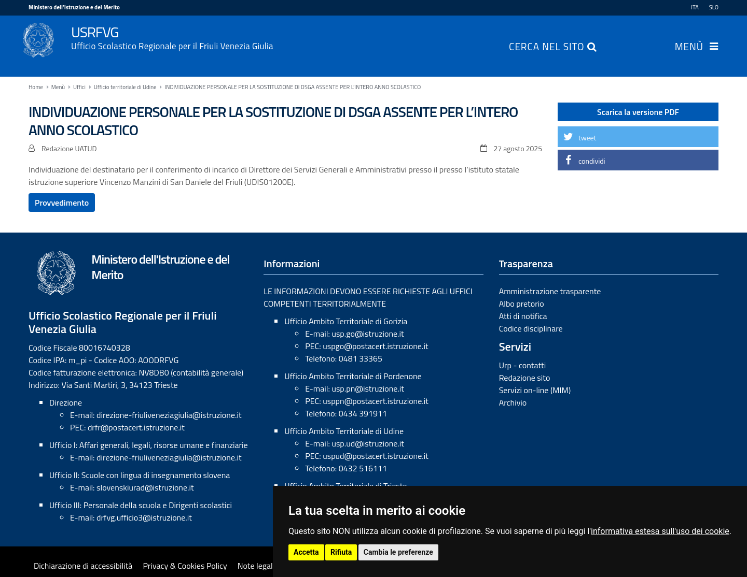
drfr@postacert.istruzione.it (136, 427)
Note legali (256, 565)
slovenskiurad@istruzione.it (145, 487)
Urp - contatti (522, 365)
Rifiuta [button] (341, 552)
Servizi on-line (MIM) (535, 390)
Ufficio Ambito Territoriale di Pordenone (352, 376)
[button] (638, 136)
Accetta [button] (306, 552)
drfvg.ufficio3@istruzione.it (144, 517)
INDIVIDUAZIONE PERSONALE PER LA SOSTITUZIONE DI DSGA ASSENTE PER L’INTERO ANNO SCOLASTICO (292, 87)
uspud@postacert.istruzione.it (375, 456)
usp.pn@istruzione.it (367, 388)
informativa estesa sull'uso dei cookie (660, 531)
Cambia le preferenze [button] (398, 552)
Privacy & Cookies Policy (185, 565)
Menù (689, 47)
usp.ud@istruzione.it (367, 443)
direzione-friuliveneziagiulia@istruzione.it (168, 415)
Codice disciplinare (531, 328)
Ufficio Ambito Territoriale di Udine (344, 431)
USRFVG (394, 37)
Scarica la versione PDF (638, 112)
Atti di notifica (523, 316)
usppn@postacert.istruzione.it (375, 401)
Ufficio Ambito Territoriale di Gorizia (345, 321)
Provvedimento (62, 202)
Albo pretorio (521, 303)
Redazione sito (524, 377)
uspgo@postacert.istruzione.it (375, 346)
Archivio (513, 402)
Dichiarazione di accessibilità (83, 565)
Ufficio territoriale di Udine (125, 87)
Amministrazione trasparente (550, 291)
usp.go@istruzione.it (367, 333)
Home (36, 87)
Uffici (79, 87)
